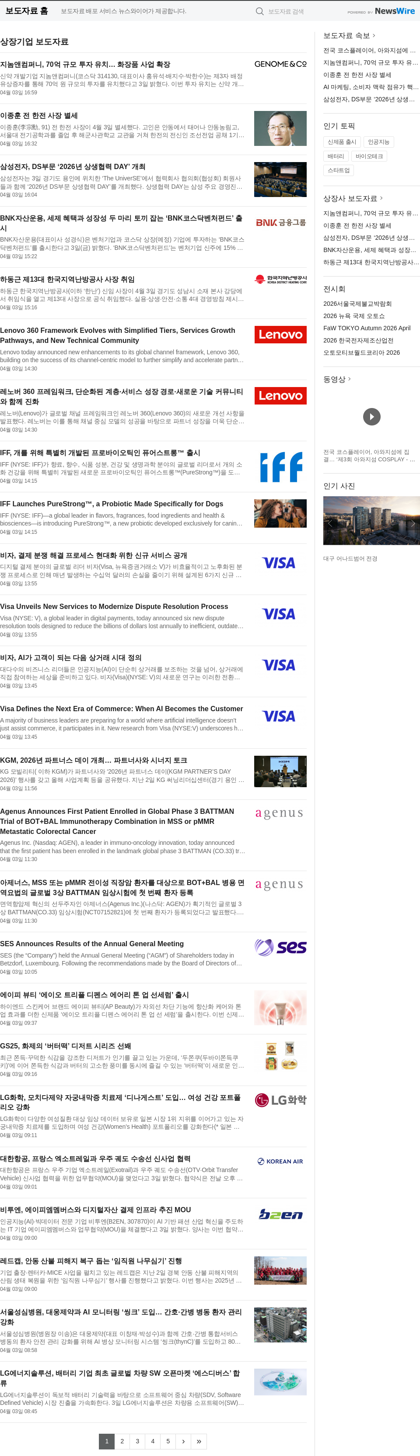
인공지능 (379, 141)
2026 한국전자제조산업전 (358, 340)
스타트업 (339, 170)
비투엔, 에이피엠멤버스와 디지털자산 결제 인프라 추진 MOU (95, 1210)
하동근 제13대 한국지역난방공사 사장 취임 (67, 279)
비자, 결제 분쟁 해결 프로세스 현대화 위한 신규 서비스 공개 (93, 555)
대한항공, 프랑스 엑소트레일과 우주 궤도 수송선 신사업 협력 (95, 1158)
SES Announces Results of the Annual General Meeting (92, 944)
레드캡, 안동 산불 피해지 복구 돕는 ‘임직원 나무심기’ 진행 (91, 1261)
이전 (330, 523)
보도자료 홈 (26, 10)
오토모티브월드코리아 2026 (361, 352)
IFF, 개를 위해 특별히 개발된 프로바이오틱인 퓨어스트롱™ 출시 (100, 453)
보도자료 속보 (346, 35)
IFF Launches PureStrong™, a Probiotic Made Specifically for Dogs (111, 504)
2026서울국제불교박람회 (357, 303)
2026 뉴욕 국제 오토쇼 (354, 315)
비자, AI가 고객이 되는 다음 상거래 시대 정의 (71, 657)
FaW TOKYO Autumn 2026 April (366, 328)
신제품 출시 (342, 141)
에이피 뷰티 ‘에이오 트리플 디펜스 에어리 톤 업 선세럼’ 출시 (94, 995)
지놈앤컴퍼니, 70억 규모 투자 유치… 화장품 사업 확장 (85, 64)
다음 (413, 523)
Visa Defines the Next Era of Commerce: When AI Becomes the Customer (121, 708)
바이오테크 (369, 156)
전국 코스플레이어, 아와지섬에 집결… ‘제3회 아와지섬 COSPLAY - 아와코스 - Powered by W (369, 459)
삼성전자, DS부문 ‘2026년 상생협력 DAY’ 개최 (73, 166)
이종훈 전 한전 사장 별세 (39, 115)
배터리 (336, 156)
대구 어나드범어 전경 (350, 558)
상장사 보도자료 (350, 198)
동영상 (334, 379)
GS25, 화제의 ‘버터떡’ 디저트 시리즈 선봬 (65, 1046)
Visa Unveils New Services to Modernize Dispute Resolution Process (114, 606)
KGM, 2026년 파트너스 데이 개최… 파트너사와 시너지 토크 (93, 760)
